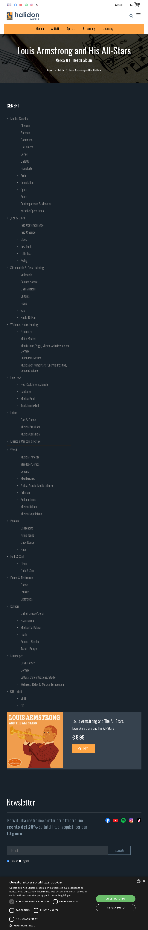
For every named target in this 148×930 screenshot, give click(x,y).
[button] (50, 925)
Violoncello (26, 274)
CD (22, 705)
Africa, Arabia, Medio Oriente (37, 485)
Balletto (25, 161)
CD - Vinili (16, 691)
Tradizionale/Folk (30, 405)
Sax (23, 310)
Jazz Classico (28, 232)
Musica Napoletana (31, 513)
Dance (24, 584)
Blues (24, 239)
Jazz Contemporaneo (32, 225)
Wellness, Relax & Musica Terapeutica (42, 684)
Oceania (25, 471)
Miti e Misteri (28, 338)
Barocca (25, 132)
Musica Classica (19, 118)
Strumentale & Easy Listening (27, 267)
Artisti (55, 28)
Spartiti (70, 28)
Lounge (25, 591)
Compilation (27, 182)
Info (83, 748)
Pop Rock (15, 377)
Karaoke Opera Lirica (32, 210)
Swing (24, 260)
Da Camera (27, 146)
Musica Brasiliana (30, 426)
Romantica (27, 139)
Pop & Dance (28, 419)
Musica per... (17, 655)
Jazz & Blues (17, 217)
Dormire (25, 670)
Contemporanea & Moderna (36, 203)
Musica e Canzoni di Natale (25, 441)
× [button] (143, 881)
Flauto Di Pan (28, 317)
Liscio (24, 634)
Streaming (89, 28)
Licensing (108, 28)
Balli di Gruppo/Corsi (32, 613)
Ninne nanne (27, 535)
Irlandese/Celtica (30, 464)
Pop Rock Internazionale (34, 384)
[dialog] (74, 903)
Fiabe (23, 549)
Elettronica (27, 599)
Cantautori (26, 391)
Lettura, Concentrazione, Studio (38, 677)
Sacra (24, 196)
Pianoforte (26, 168)
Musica (40, 28)
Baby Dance (27, 542)
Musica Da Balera (31, 627)
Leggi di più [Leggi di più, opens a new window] (64, 895)
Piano (24, 303)
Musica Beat (28, 398)
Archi (23, 175)
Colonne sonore (29, 281)
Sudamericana (28, 499)
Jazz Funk (26, 246)
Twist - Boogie (29, 648)
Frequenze (26, 331)
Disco (24, 563)
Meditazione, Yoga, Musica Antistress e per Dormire (45, 348)
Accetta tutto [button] (115, 898)
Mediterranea (28, 478)
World (13, 449)
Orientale (25, 492)
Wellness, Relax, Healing (24, 324)
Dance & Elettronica (21, 577)
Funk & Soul (17, 556)
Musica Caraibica (30, 434)
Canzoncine (27, 528)
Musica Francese (30, 457)
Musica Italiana (29, 506)
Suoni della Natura (31, 357)
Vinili (23, 698)
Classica (25, 125)
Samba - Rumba (30, 641)
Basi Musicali (28, 289)
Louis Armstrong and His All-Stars (93, 728)
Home (49, 70)
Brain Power (28, 662)
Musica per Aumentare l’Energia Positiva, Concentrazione (44, 368)
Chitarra (25, 296)
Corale (24, 154)
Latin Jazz (26, 253)
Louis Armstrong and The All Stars (98, 720)
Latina (13, 412)
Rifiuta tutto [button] (116, 907)
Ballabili (14, 606)
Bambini (14, 520)
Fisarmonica (27, 620)
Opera (24, 189)
